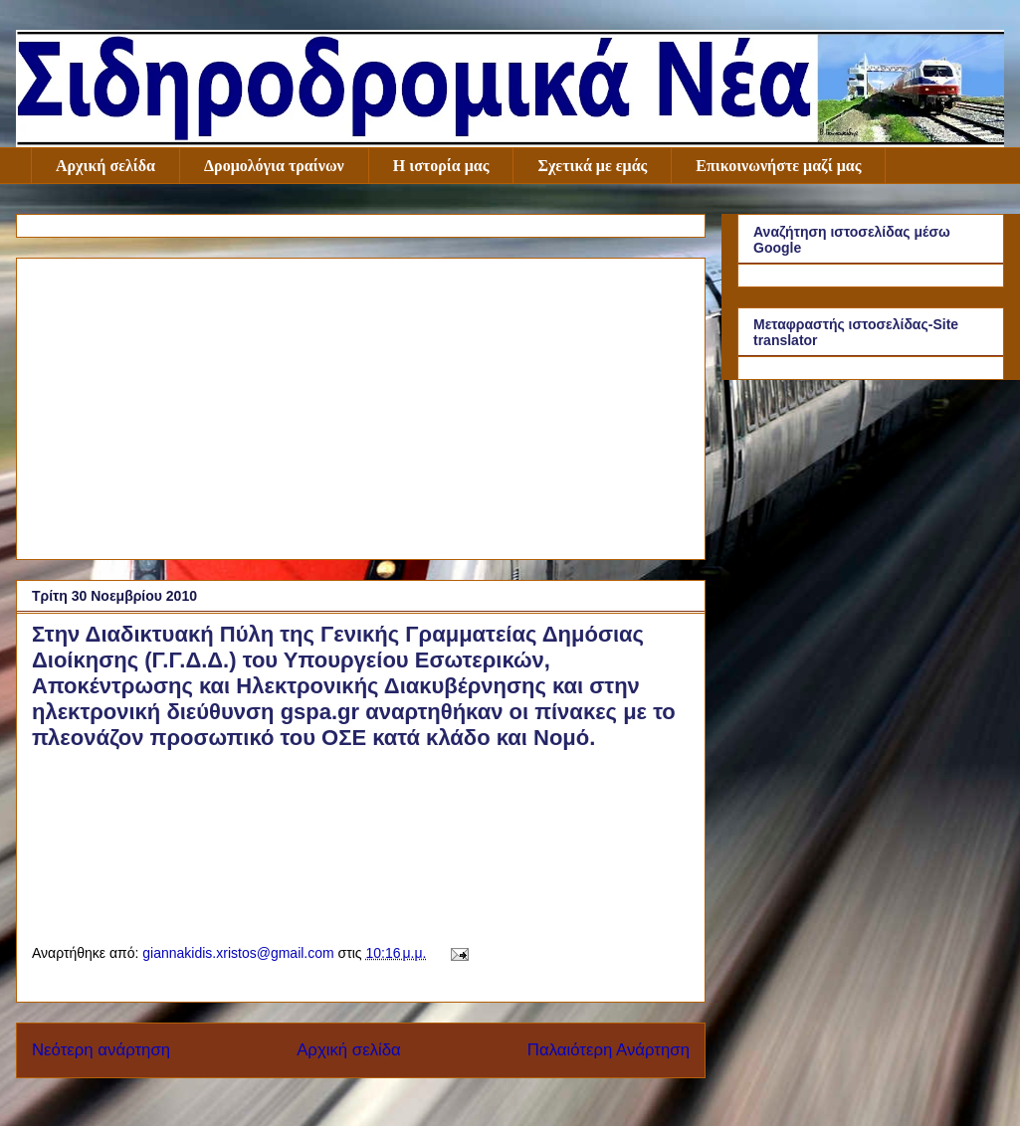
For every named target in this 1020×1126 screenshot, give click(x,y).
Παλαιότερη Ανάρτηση (608, 1049)
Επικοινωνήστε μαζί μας (778, 165)
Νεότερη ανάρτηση (101, 1049)
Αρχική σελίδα (105, 165)
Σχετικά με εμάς (592, 165)
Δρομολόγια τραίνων (274, 165)
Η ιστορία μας (441, 165)
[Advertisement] (361, 405)
